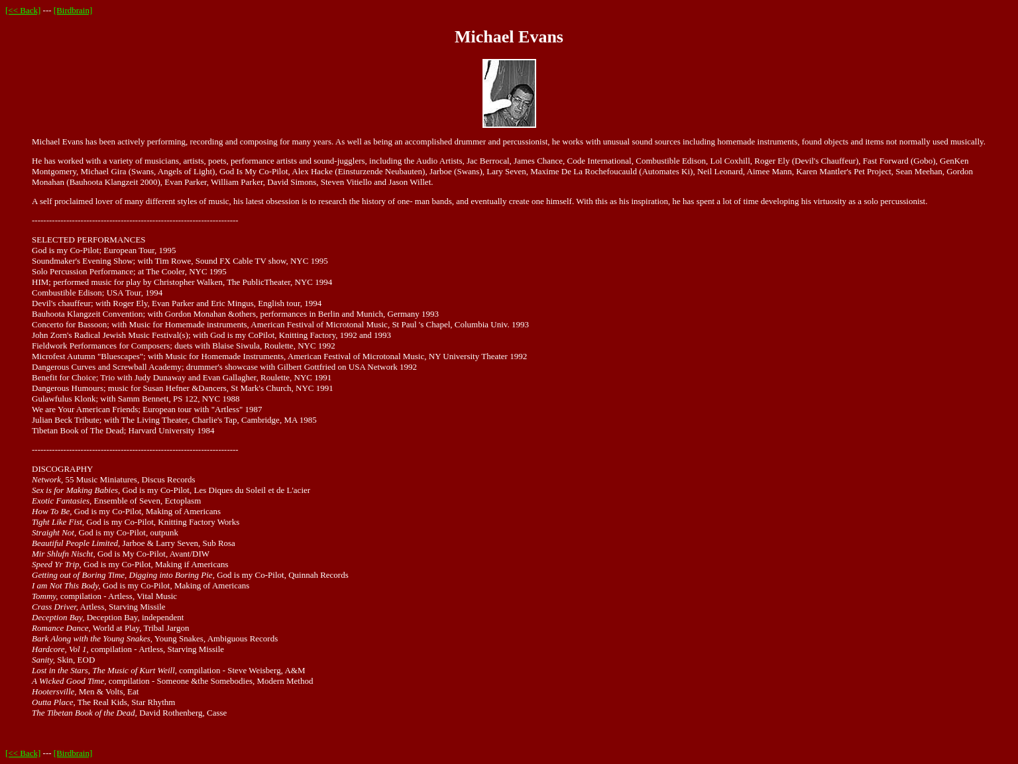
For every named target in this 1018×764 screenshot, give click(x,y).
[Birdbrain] (73, 10)
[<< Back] (22, 10)
